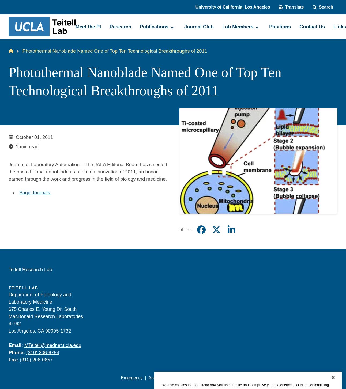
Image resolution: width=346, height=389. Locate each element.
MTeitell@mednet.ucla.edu (52, 345)
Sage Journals (35, 192)
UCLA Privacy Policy (197, 378)
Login (286, 378)
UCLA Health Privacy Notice (249, 378)
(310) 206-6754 (42, 352)
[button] (291, 7)
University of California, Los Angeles (232, 7)
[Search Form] (322, 7)
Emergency (132, 378)
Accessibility (160, 378)
